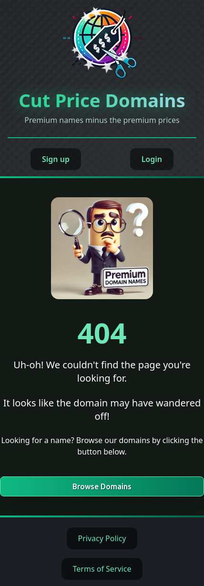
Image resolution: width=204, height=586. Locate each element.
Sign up (56, 159)
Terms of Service (102, 569)
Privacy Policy (102, 538)
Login (152, 159)
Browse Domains (102, 486)
